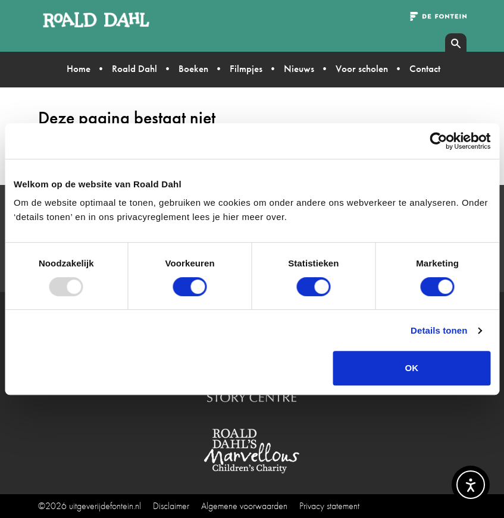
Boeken (193, 68)
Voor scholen (362, 68)
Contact (424, 68)
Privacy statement (329, 506)
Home (78, 68)
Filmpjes (246, 68)
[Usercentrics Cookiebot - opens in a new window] (438, 141)
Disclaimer (171, 506)
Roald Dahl (134, 68)
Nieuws (299, 68)
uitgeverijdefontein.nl (105, 506)
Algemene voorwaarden (244, 506)
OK (412, 368)
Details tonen (439, 330)
